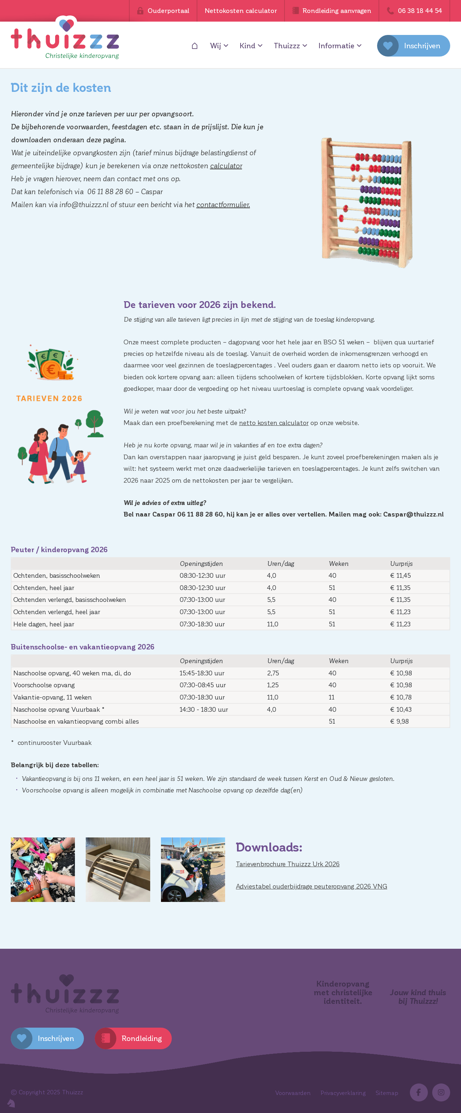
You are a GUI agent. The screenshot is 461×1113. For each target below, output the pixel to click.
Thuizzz (287, 46)
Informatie (336, 46)
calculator (226, 166)
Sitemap (387, 1093)
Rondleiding (142, 1038)
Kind (247, 46)
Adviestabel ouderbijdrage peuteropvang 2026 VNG (311, 886)
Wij (215, 46)
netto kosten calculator (274, 422)
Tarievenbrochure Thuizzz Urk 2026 (288, 864)
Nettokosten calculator (241, 10)
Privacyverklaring (343, 1093)
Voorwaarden (293, 1093)
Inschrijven (422, 46)
